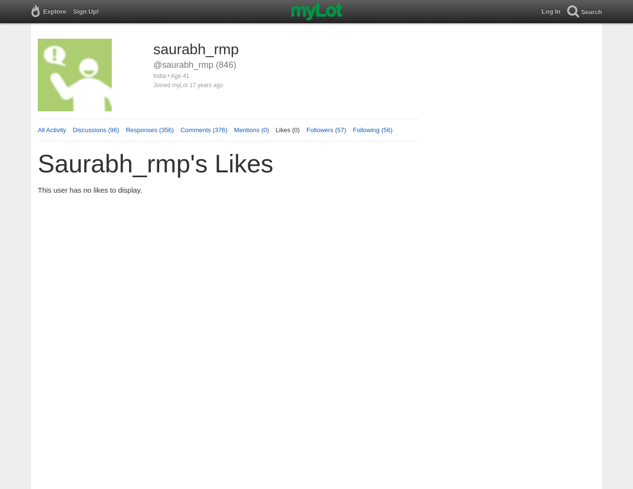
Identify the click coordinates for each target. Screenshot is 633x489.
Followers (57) (326, 130)
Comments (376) (204, 130)
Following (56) (372, 130)
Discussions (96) (96, 130)
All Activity (52, 130)
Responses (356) (150, 130)
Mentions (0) (251, 130)
